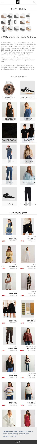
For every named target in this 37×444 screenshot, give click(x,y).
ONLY (15, 264)
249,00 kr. (31, 348)
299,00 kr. (32, 405)
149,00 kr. (32, 403)
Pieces (34, 401)
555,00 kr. (13, 321)
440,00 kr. (12, 348)
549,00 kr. (13, 241)
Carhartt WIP (32, 237)
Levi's (10, 161)
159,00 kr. (13, 376)
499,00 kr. (32, 268)
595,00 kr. (31, 239)
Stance (33, 319)
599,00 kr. (13, 350)
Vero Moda (32, 373)
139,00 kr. (13, 294)
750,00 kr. (13, 323)
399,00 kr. (13, 377)
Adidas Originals (31, 346)
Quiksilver (14, 237)
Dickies (15, 346)
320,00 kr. (31, 321)
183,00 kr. (32, 294)
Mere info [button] (13, 436)
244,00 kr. (13, 266)
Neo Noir (10, 119)
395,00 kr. (13, 239)
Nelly (34, 264)
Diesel (10, 182)
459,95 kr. (32, 295)
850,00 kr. (32, 241)
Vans (10, 204)
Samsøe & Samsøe (11, 140)
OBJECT (33, 291)
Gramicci (14, 319)
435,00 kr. (32, 323)
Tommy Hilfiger (11, 97)
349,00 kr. (13, 268)
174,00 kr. (32, 376)
